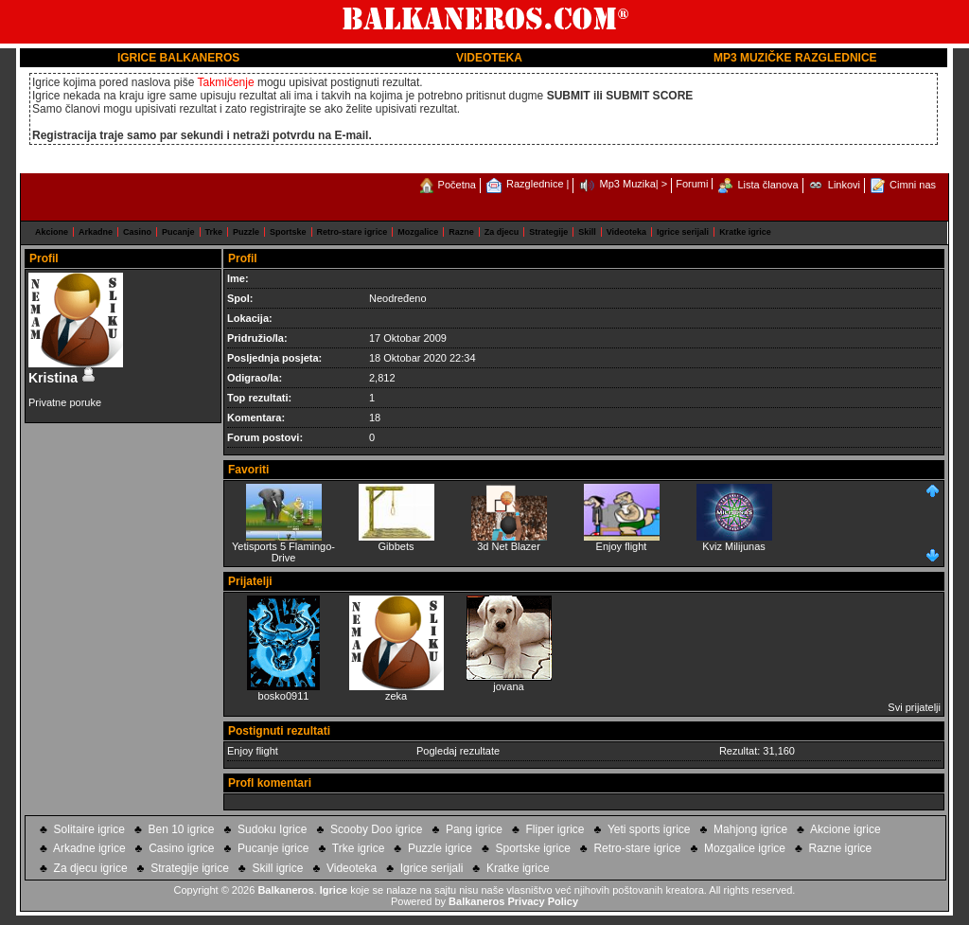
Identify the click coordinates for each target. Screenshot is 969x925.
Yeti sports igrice (649, 829)
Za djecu (502, 232)
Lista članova (768, 184)
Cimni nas (913, 184)
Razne (461, 232)
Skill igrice (277, 868)
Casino (137, 232)
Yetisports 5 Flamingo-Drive (283, 547)
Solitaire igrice (89, 829)
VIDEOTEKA (489, 57)
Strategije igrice (189, 868)
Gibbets (396, 541)
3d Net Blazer (509, 541)
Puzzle (246, 232)
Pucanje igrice (273, 848)
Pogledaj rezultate (458, 750)
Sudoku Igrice (272, 829)
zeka (396, 696)
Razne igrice (840, 848)
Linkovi (844, 184)
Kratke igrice (745, 232)
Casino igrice (181, 848)
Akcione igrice (845, 829)
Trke (214, 232)
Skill (587, 232)
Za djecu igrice (91, 868)
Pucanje (178, 232)
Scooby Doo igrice (376, 829)
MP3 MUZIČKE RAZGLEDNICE (795, 57)
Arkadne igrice (89, 848)
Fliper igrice (555, 829)
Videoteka (626, 232)
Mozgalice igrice (744, 848)
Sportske (288, 232)
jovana (508, 686)
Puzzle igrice (440, 848)
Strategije (548, 232)
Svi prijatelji (914, 707)
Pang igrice (474, 829)
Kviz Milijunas (734, 541)
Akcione (51, 232)
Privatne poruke (64, 402)
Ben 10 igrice (181, 829)
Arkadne (96, 232)
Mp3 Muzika (628, 183)
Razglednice (535, 183)
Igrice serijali (683, 232)
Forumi (692, 183)
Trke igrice (358, 848)
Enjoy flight (622, 541)
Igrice (333, 890)
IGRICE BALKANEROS (178, 57)
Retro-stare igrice (352, 232)
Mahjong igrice (750, 829)
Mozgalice (417, 232)
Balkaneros (285, 890)
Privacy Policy (542, 901)
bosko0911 (283, 696)
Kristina (62, 377)
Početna (457, 184)
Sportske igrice (532, 848)
